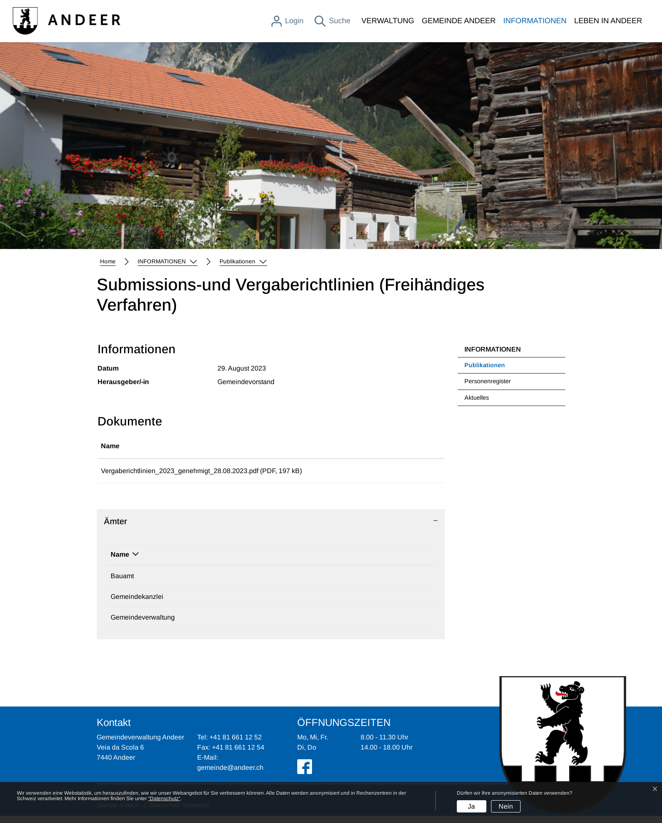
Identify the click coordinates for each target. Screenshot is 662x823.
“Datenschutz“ (164, 798)
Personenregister (487, 381)
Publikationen (486, 368)
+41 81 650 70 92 (237, 603)
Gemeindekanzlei (137, 603)
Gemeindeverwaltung (143, 624)
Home (108, 261)
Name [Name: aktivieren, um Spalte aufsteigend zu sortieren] (110, 445)
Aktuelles (476, 397)
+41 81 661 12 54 (238, 754)
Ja (471, 806)
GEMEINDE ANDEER (459, 20)
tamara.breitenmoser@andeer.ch (344, 603)
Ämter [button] (115, 528)
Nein (506, 806)
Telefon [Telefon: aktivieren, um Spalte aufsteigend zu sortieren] (223, 561)
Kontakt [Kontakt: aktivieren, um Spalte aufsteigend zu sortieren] (307, 561)
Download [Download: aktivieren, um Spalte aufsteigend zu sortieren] (388, 445)
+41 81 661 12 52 (237, 624)
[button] (167, 262)
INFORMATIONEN (535, 20)
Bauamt (122, 583)
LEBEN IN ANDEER (608, 20)
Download (406, 474)
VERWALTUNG (387, 20)
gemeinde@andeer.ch (328, 624)
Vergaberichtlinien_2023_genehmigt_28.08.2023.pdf (179, 470)
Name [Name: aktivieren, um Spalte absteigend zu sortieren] (120, 561)
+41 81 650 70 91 (237, 583)
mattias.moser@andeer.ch (334, 583)
